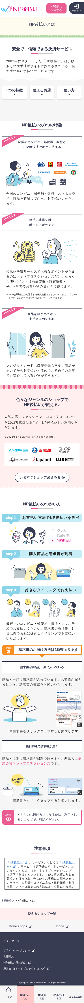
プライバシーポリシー (16, 950)
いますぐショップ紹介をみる (41, 477)
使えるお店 (42, 90)
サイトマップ (11, 941)
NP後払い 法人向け (15, 962)
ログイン (76, 10)
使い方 (69, 90)
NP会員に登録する (56, 8)
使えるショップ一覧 (42, 913)
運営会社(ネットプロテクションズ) (24, 968)
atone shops (18, 926)
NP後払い (16, 862)
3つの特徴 (14, 90)
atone (60, 926)
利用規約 (8, 956)
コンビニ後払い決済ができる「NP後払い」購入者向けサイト (19, 9)
